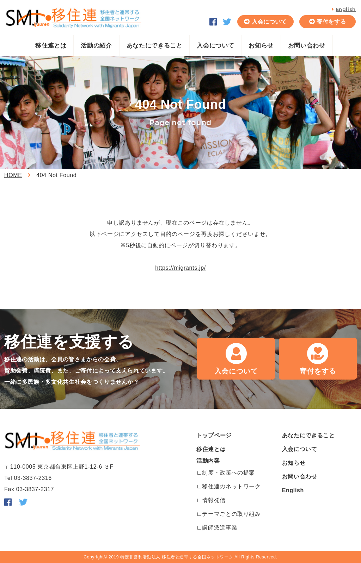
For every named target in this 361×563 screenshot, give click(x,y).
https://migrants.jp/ (180, 268)
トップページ (214, 435)
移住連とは (50, 45)
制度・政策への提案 (228, 473)
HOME (13, 175)
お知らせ (261, 45)
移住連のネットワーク (231, 486)
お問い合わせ (306, 45)
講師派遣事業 (219, 528)
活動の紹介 (96, 45)
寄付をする (331, 22)
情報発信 (214, 500)
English (346, 9)
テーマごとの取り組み (231, 514)
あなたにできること (155, 45)
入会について (269, 22)
